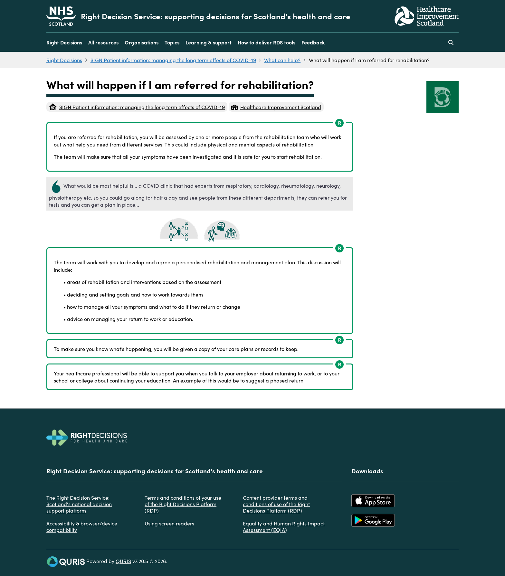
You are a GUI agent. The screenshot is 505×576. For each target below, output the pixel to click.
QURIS (123, 560)
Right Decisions (64, 42)
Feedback (313, 42)
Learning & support (209, 42)
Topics (172, 42)
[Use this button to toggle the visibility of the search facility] (451, 42)
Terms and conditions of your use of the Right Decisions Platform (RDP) (183, 504)
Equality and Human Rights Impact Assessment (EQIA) (284, 526)
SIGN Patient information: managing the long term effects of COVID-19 (173, 59)
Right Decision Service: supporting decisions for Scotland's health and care (215, 16)
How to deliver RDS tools (266, 42)
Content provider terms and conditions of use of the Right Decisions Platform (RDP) (276, 504)
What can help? (282, 59)
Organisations (141, 42)
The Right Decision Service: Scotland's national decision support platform (79, 504)
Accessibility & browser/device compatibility (81, 526)
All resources (103, 42)
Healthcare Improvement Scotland (276, 106)
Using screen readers (169, 523)
